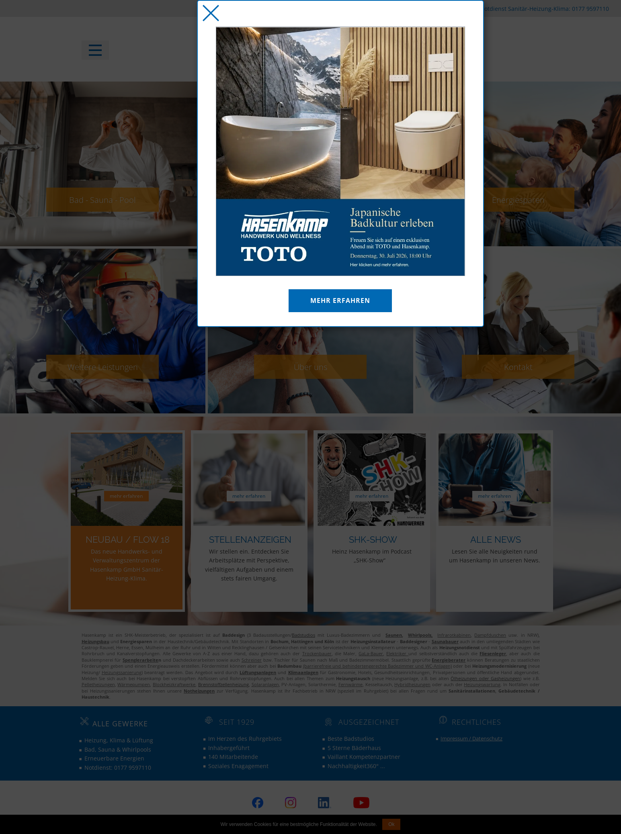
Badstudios (303, 635)
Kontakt (518, 366)
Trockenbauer (317, 653)
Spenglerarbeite (140, 660)
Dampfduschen (490, 635)
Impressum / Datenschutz (471, 738)
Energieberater (448, 660)
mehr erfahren (126, 496)
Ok (391, 824)
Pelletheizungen (98, 684)
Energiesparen (518, 199)
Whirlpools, (420, 635)
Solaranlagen (265, 684)
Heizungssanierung (121, 672)
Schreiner (252, 660)
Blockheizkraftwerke (174, 684)
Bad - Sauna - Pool (102, 199)
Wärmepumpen (133, 684)
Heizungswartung (482, 684)
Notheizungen (199, 691)
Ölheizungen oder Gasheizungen (485, 678)
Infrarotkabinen (454, 635)
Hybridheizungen (412, 684)
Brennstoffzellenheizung (223, 684)
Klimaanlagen (303, 672)
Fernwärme (350, 684)
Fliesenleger (493, 653)
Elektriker (397, 653)
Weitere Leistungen (103, 366)
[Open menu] (95, 50)
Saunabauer (445, 641)
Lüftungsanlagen (258, 672)
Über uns (310, 366)
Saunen (393, 635)
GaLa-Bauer (371, 653)
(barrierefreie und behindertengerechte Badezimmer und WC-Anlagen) (377, 666)
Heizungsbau (95, 641)
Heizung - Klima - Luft (310, 199)
